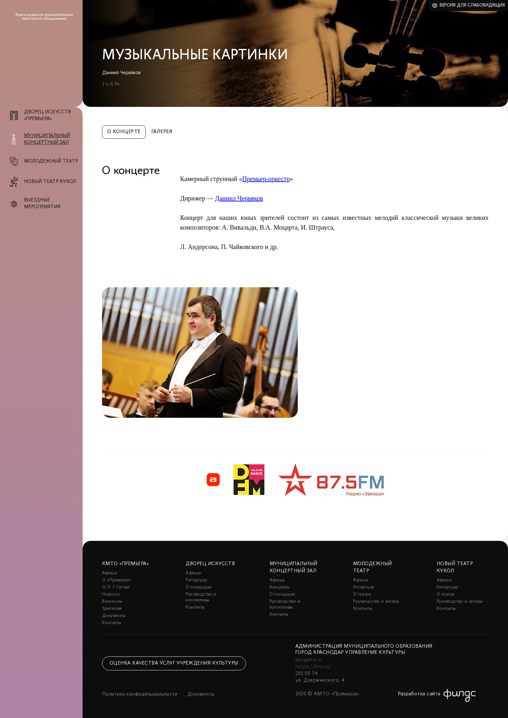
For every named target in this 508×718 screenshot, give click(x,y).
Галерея (161, 131)
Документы (114, 615)
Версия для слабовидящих (472, 5)
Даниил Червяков (239, 198)
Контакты (111, 623)
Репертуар (196, 580)
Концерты (280, 587)
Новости (111, 594)
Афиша (109, 573)
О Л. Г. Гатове (116, 587)
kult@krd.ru (308, 660)
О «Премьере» (116, 580)
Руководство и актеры (376, 601)
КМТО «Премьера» (125, 563)
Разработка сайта (419, 694)
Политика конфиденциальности (140, 694)
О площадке (199, 587)
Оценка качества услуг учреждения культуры (174, 663)
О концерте (124, 131)
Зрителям (111, 608)
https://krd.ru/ (313, 666)
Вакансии (112, 601)
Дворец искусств (210, 563)
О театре (362, 594)
